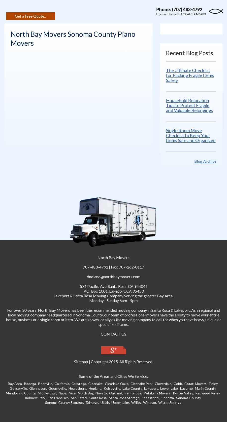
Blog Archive (205, 161)
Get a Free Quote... (30, 16)
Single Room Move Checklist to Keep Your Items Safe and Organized (191, 135)
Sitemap (81, 361)
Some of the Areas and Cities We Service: (113, 376)
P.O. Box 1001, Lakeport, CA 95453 (114, 291)
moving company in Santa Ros (143, 310)
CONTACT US (113, 334)
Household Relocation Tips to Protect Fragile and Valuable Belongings (189, 105)
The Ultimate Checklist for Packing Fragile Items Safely (190, 75)
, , (112, 286)
